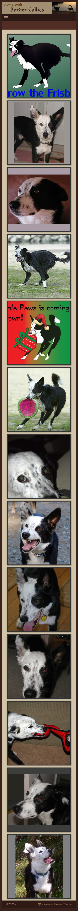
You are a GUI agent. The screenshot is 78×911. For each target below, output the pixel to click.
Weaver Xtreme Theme (58, 904)
